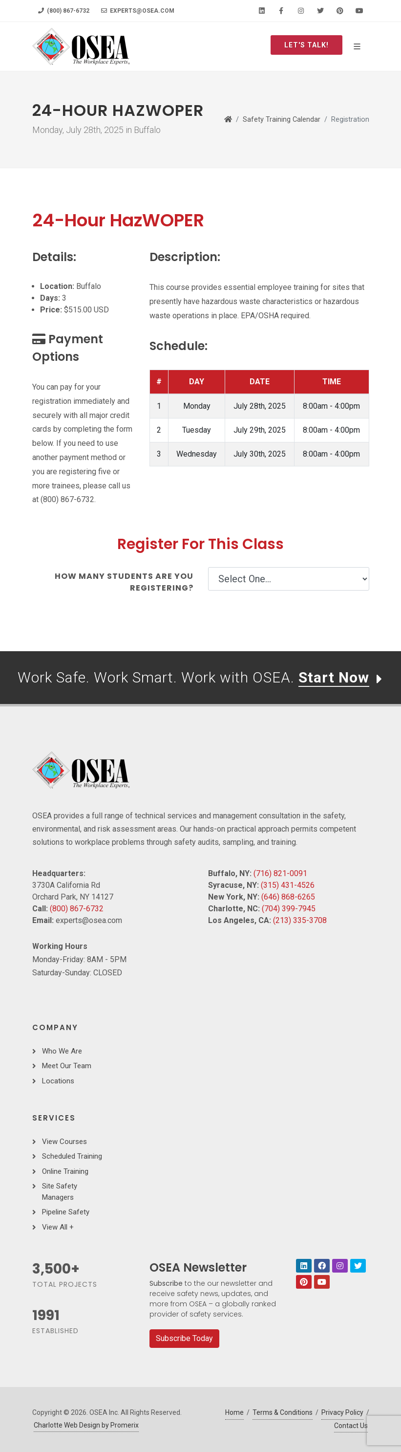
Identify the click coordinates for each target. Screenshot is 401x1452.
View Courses (64, 1141)
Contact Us (351, 1426)
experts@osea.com (137, 10)
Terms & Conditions (283, 1412)
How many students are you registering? (124, 582)
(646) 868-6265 (288, 897)
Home (234, 1412)
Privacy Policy (342, 1412)
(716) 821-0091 (280, 873)
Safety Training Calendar (281, 119)
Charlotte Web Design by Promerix (86, 1425)
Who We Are (62, 1051)
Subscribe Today (184, 1338)
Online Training (65, 1171)
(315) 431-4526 (288, 885)
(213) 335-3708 (300, 920)
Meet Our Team (66, 1065)
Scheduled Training (72, 1156)
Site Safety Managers (59, 1192)
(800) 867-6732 (63, 10)
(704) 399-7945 (289, 908)
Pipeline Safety (65, 1212)
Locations (58, 1081)
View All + (58, 1227)
